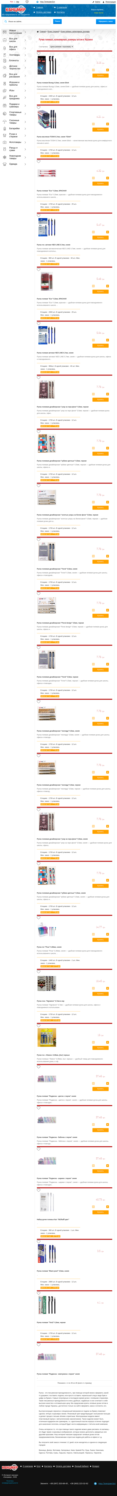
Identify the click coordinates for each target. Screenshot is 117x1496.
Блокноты (11, 60)
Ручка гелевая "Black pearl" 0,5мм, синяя (53, 1271)
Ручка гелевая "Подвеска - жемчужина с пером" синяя (58, 1374)
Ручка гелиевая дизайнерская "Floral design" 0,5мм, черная (60, 623)
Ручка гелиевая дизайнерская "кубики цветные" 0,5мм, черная (61, 461)
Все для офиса (10, 48)
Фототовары (12, 142)
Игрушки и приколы (11, 83)
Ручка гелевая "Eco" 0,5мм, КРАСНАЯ (51, 191)
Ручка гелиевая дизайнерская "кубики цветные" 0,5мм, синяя (61, 893)
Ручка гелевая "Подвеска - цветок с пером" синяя (56, 1096)
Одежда (10, 164)
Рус (11, 2)
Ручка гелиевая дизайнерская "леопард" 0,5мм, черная (59, 785)
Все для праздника (11, 97)
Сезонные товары (11, 121)
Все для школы (10, 40)
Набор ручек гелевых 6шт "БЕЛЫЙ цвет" (53, 1219)
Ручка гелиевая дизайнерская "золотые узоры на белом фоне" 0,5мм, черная (67, 515)
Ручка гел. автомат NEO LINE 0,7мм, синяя (53, 245)
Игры (8, 90)
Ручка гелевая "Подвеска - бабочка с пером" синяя (57, 1137)
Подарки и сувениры (11, 105)
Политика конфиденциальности (10, 1482)
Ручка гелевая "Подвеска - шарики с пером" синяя (57, 1178)
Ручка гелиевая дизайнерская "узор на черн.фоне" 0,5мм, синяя (62, 839)
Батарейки (11, 128)
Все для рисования (11, 75)
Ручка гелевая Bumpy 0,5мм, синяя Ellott (53, 83)
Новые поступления (12, 31)
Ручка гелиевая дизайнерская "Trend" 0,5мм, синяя (57, 569)
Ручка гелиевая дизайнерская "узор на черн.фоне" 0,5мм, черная (62, 407)
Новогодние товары (12, 157)
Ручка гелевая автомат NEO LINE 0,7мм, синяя (55, 353)
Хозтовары (11, 55)
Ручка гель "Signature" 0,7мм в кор (50, 1001)
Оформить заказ (106, 21)
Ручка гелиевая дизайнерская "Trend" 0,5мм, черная (57, 677)
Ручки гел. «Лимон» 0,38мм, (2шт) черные (53, 1055)
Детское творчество (11, 67)
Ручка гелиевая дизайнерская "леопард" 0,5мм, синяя (58, 731)
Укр (17, 2)
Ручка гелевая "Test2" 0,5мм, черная (51, 1322)
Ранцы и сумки (10, 149)
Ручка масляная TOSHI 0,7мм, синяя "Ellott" (54, 137)
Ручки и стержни (10, 135)
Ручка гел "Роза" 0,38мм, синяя (49, 947)
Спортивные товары (12, 113)
